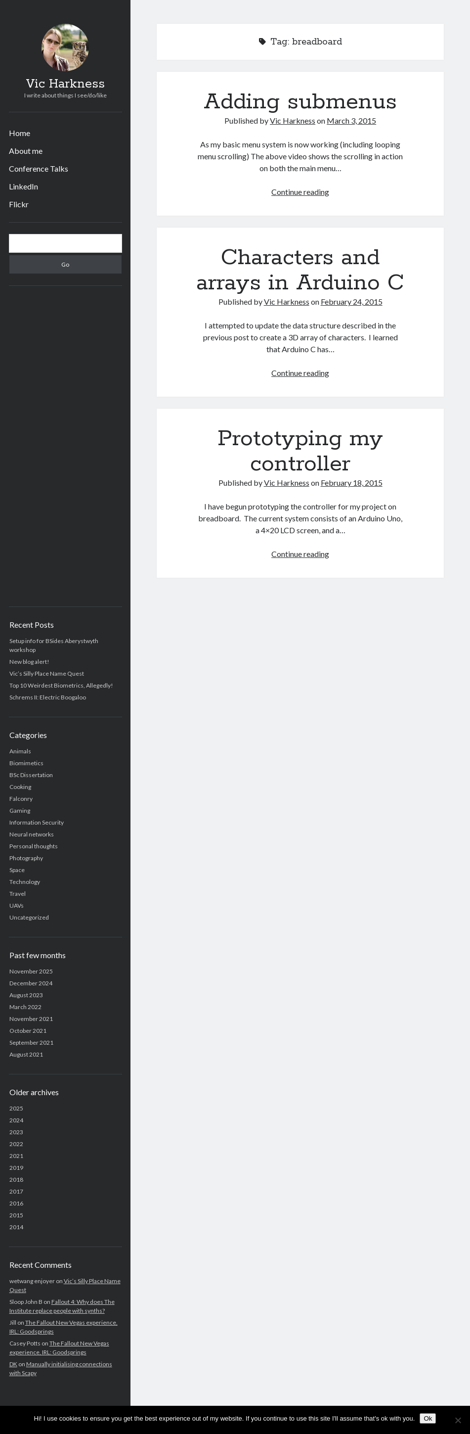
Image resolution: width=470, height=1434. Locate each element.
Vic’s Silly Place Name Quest (46, 673)
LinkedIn (23, 186)
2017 (16, 1191)
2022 (16, 1144)
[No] (458, 1420)
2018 (16, 1179)
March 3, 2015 (351, 120)
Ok (428, 1418)
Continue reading (300, 191)
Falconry (21, 798)
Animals (20, 751)
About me (26, 150)
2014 (16, 1227)
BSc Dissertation (31, 775)
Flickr (19, 204)
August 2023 (26, 995)
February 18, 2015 (352, 482)
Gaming (19, 810)
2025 (16, 1108)
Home (19, 133)
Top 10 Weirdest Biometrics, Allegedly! (61, 685)
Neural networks (31, 834)
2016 (16, 1203)
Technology (24, 881)
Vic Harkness (65, 84)
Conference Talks (38, 168)
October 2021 (27, 1030)
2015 (16, 1215)
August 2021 (26, 1054)
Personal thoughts (33, 846)
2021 (16, 1155)
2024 (16, 1120)
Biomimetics (26, 763)
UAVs (16, 905)
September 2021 (31, 1042)
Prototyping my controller (300, 451)
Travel (17, 893)
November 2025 (31, 971)
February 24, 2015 (352, 301)
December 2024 (30, 983)
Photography (26, 858)
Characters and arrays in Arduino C (300, 270)
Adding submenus (300, 102)
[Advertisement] (65, 446)
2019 (16, 1167)
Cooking (20, 786)
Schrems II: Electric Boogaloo (47, 697)
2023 (16, 1132)
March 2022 (25, 1007)
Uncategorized (29, 917)
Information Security (36, 822)
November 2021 (31, 1018)
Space (17, 870)
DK (13, 1364)
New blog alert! (29, 661)
